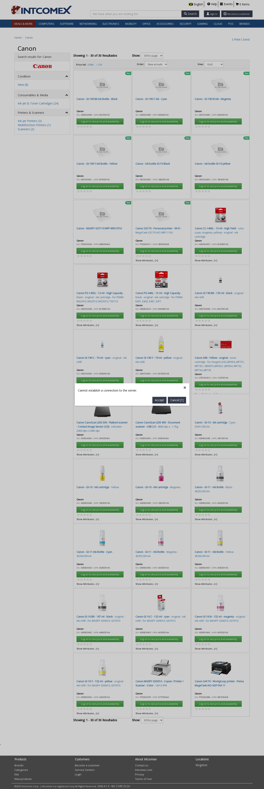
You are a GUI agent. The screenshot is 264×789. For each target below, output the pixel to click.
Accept (159, 233)
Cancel (177, 233)
